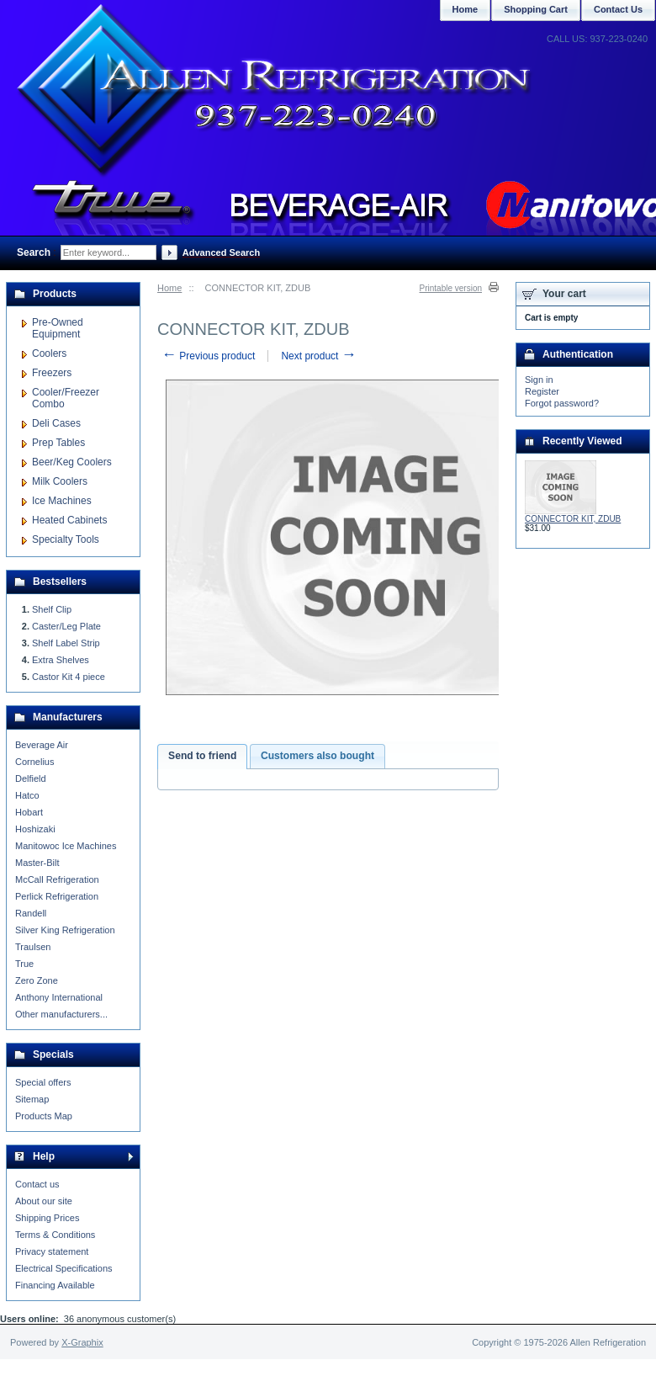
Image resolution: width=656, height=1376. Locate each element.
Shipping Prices (47, 1218)
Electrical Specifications (64, 1268)
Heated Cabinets (69, 520)
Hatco (27, 795)
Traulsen (32, 947)
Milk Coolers (59, 481)
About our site (43, 1201)
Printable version (451, 288)
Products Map (43, 1116)
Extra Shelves (60, 660)
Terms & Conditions (55, 1235)
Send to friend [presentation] (202, 756)
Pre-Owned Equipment (57, 328)
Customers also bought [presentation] (317, 756)
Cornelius (34, 762)
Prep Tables (58, 443)
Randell (30, 913)
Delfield (30, 778)
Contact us (37, 1184)
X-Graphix (82, 1342)
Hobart (29, 812)
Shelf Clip (51, 609)
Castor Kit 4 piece (68, 677)
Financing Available (55, 1285)
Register (542, 391)
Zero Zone (36, 980)
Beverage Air (41, 745)
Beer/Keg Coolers (72, 462)
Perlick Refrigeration (56, 896)
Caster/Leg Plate (66, 626)
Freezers (51, 373)
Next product (318, 356)
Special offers (43, 1082)
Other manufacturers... (61, 1014)
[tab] (202, 756)
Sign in (539, 380)
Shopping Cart (536, 9)
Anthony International (59, 997)
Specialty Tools (65, 539)
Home (169, 288)
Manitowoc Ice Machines (65, 846)
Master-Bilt (37, 863)
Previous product (208, 356)
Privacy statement (51, 1251)
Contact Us (618, 9)
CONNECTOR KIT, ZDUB (573, 518)
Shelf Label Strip (66, 643)
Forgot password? (562, 403)
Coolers (49, 353)
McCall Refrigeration (57, 879)
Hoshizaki (35, 829)
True (24, 964)
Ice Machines (62, 501)
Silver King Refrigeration (65, 930)
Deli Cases (56, 423)
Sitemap (32, 1099)
